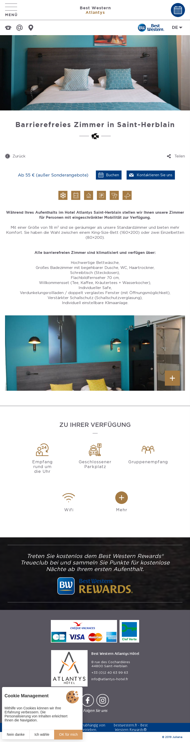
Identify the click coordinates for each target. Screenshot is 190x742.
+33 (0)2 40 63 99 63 (109, 672)
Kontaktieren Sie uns (154, 175)
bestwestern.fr (125, 725)
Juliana (177, 736)
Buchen (112, 175)
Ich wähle (41, 734)
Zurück (19, 156)
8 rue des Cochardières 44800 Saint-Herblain (110, 664)
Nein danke (16, 734)
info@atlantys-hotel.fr (109, 679)
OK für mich (68, 734)
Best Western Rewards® (131, 727)
